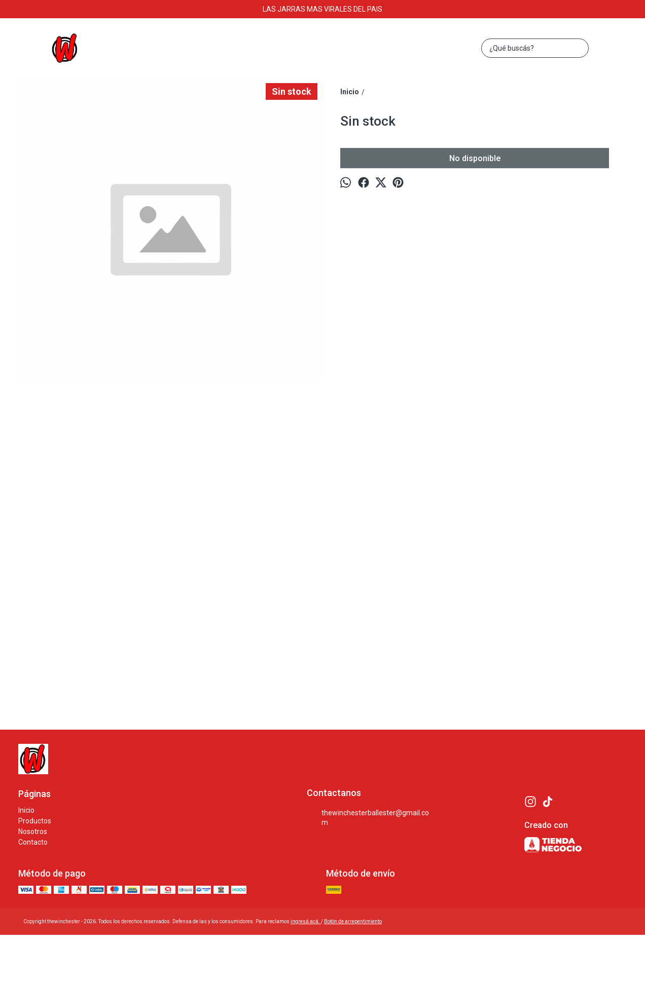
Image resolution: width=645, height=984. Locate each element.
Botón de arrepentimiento (353, 921)
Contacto (33, 842)
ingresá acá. (306, 921)
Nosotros (32, 831)
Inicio (26, 810)
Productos (34, 821)
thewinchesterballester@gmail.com (368, 817)
